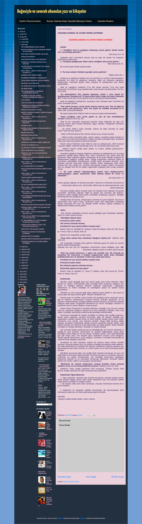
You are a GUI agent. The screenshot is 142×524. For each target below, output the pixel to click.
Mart (23, 263)
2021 (21, 31)
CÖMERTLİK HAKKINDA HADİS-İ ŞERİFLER (35, 142)
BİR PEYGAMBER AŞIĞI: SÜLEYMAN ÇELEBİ (45, 323)
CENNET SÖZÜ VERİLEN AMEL (31, 75)
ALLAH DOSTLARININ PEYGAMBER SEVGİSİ (36, 147)
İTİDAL (40, 385)
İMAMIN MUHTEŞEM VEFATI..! (42, 434)
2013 (21, 282)
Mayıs (23, 257)
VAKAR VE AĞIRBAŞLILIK (29, 145)
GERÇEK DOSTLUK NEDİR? (30, 236)
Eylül (23, 246)
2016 (21, 274)
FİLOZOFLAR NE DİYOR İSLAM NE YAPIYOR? (36, 204)
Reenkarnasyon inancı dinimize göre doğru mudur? (44, 366)
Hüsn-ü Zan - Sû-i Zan (49, 489)
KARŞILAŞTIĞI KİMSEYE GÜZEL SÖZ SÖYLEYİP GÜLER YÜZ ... (33, 225)
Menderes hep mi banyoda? (30, 83)
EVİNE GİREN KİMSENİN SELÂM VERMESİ (35, 80)
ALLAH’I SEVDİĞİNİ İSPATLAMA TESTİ (33, 184)
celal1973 (23, 295)
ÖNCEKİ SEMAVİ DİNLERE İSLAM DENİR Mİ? (36, 239)
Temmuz (24, 252)
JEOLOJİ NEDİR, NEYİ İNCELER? (32, 103)
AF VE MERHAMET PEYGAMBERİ (32, 166)
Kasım (23, 42)
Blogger (82, 518)
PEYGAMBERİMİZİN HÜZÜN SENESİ (33, 47)
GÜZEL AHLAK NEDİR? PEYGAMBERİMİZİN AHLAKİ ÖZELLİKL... (35, 217)
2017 (21, 271)
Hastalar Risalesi (106, 21)
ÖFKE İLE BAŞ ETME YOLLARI (31, 110)
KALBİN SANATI (26, 125)
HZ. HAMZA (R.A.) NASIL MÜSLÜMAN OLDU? (36, 86)
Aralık (23, 39)
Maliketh (60, 518)
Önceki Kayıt (117, 477)
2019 (21, 34)
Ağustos (24, 249)
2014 (21, 279)
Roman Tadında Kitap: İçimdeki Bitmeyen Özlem (69, 21)
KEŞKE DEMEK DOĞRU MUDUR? (32, 177)
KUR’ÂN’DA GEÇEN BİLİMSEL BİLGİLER (34, 54)
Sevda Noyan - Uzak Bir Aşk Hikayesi (49, 480)
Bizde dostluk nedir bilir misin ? (48, 454)
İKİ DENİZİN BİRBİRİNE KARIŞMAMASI (34, 78)
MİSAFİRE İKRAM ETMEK (29, 135)
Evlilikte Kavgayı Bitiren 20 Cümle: (49, 415)
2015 (21, 277)
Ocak (23, 268)
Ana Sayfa (91, 477)
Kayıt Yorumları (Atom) (71, 481)
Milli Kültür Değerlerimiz (42, 472)
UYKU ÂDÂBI (25, 100)
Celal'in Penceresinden (30, 21)
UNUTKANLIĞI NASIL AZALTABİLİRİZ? (34, 59)
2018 (21, 37)
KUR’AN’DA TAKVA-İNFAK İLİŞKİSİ (32, 229)
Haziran (24, 254)
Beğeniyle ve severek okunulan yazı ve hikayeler (51, 11)
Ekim (23, 44)
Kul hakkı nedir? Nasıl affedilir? (49, 426)
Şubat (23, 265)
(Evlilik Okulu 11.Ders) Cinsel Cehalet (49, 443)
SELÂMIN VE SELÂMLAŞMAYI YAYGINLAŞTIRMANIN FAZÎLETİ (32, 96)
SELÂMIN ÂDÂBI (26, 88)
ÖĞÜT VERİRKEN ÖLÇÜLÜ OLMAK (32, 150)
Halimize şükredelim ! (28, 56)
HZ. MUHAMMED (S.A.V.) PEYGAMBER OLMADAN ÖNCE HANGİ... (34, 221)
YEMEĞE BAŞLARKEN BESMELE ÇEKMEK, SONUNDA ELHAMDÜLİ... (35, 106)
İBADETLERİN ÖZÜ (27, 132)
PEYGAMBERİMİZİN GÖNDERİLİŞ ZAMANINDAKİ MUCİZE (32, 92)
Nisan (23, 260)
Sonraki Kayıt (64, 477)
